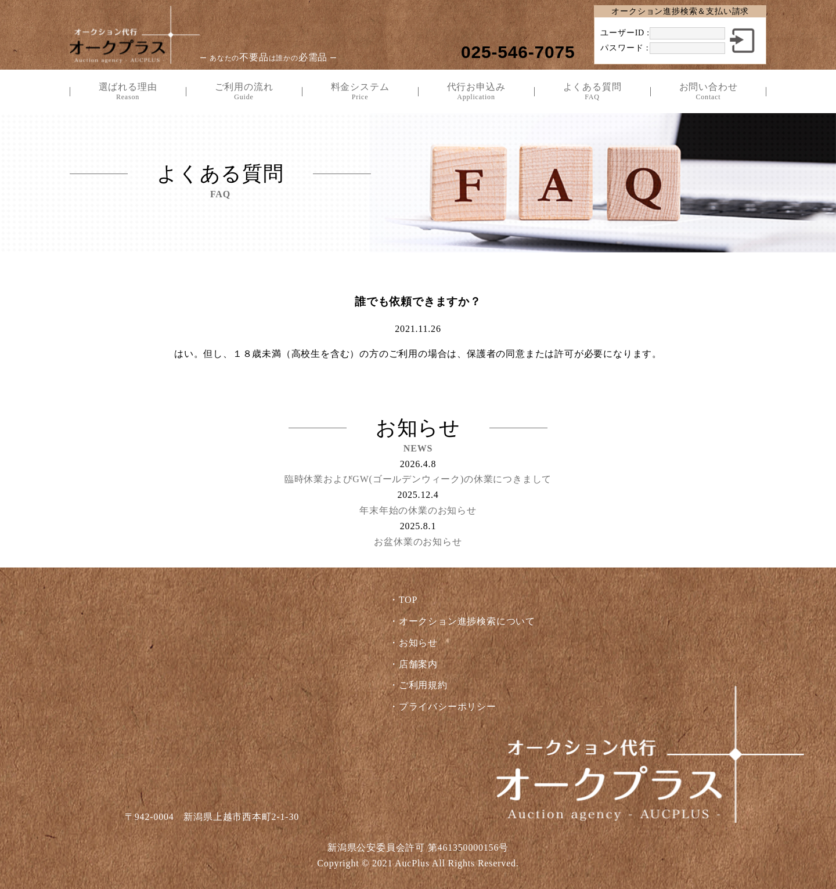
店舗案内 (418, 664)
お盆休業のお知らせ (418, 542)
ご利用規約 (423, 685)
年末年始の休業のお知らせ (418, 510)
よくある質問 (592, 92)
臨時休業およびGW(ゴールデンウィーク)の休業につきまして (418, 479)
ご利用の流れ (244, 92)
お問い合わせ (708, 92)
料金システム (360, 92)
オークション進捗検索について (467, 621)
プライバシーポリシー (447, 706)
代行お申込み (476, 92)
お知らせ (418, 643)
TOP (408, 600)
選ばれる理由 (128, 92)
